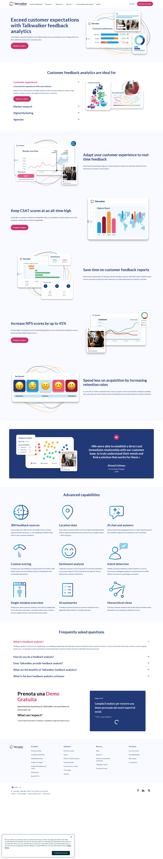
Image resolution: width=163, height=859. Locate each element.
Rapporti (99, 755)
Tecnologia (67, 770)
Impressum (46, 794)
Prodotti (49, 4)
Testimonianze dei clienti (84, 4)
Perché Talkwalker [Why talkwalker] (36, 4)
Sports (66, 755)
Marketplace (35, 772)
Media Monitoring (37, 758)
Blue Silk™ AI (35, 776)
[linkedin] (143, 790)
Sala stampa (132, 758)
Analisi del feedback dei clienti (38, 767)
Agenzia (66, 774)
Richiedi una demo (145, 4)
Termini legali (21, 794)
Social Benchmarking (37, 755)
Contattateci (133, 762)
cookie (13, 794)
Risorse (69, 4)
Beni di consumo (69, 751)
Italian (16, 787)
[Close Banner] (71, 837)
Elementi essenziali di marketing (103, 760)
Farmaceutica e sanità (71, 766)
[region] (38, 846)
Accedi (131, 4)
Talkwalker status (102, 764)
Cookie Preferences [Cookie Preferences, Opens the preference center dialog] (60, 853)
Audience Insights (37, 762)
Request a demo (19, 46)
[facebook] (138, 790)
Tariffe (98, 4)
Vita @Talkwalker (134, 755)
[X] (149, 790)
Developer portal (101, 768)
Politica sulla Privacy (34, 794)
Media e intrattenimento (72, 758)
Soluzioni (60, 4)
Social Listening (36, 751)
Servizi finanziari (69, 762)
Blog (97, 751)
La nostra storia (134, 751)
